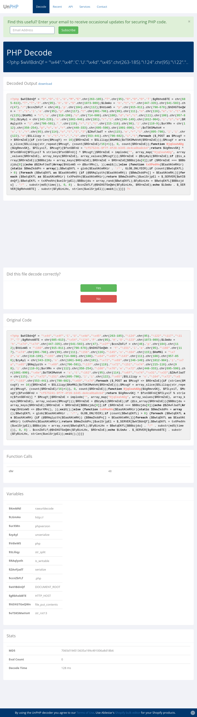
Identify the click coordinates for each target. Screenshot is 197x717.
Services (84, 7)
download (45, 84)
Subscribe (68, 30)
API (70, 7)
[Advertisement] (40, 236)
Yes (98, 288)
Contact (102, 7)
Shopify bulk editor (127, 713)
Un (10, 7)
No (99, 299)
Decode (41, 7)
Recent (57, 7)
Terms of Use (85, 713)
